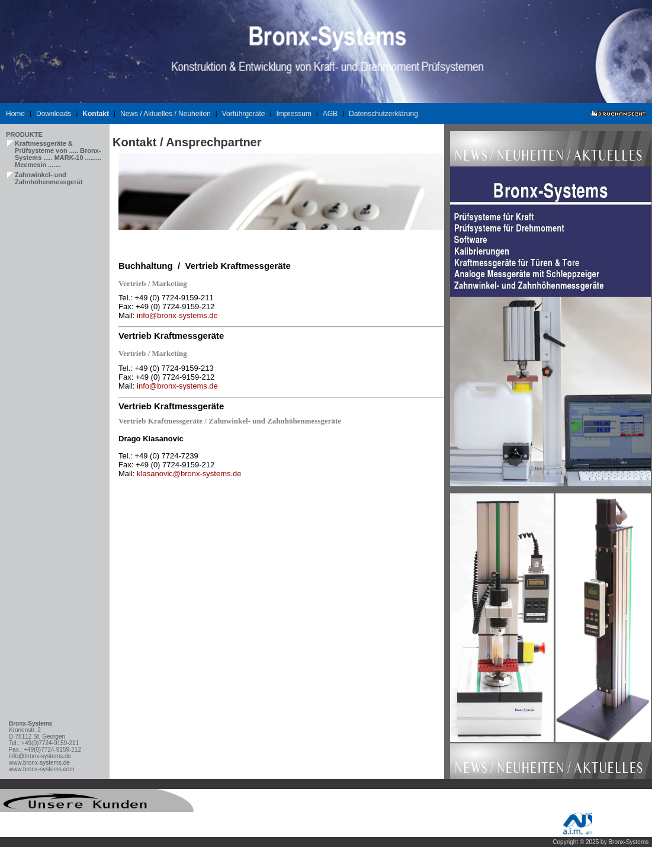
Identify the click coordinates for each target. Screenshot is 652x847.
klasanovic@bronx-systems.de (189, 473)
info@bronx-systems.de (177, 315)
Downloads (53, 114)
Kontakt (95, 114)
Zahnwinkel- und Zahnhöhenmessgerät (48, 178)
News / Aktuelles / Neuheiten (165, 114)
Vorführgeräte (243, 114)
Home (15, 114)
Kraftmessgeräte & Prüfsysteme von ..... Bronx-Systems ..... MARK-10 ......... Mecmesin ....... (58, 154)
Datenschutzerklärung (383, 114)
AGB (330, 114)
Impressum (293, 114)
